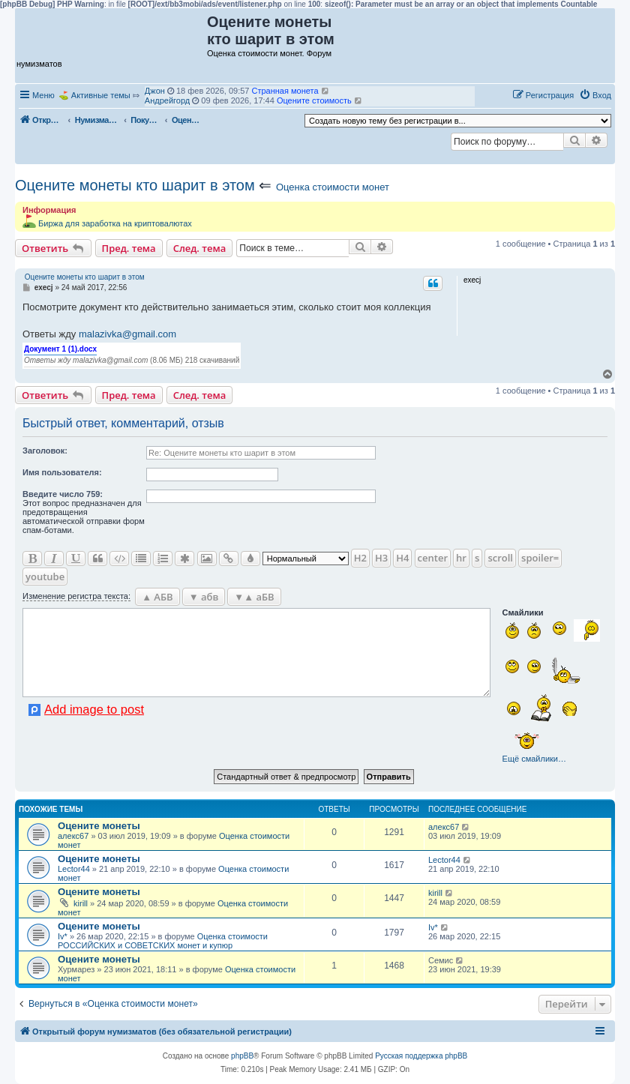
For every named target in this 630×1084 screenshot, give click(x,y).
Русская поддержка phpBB (421, 1056)
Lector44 (74, 868)
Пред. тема (129, 248)
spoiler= (540, 557)
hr (461, 557)
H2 (360, 557)
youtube (45, 576)
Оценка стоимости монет (332, 187)
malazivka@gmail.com (127, 334)
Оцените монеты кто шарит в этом (135, 185)
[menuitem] (595, 95)
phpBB (242, 1056)
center (433, 557)
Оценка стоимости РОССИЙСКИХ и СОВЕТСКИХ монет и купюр (163, 941)
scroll (500, 557)
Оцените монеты (99, 825)
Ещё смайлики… (534, 758)
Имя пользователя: (62, 472)
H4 (402, 557)
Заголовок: (45, 450)
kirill (81, 903)
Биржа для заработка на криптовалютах (115, 223)
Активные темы (100, 95)
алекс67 (73, 835)
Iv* (63, 936)
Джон (155, 90)
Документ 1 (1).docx (60, 349)
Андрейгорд (167, 100)
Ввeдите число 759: (62, 494)
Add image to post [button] (94, 709)
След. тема (199, 248)
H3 (381, 557)
